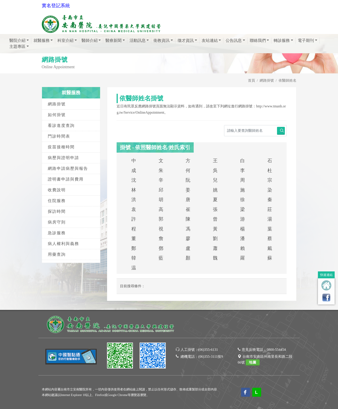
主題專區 (17, 46)
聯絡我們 (258, 40)
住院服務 (57, 200)
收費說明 (57, 190)
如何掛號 (57, 115)
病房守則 (57, 222)
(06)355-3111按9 (210, 356)
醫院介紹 (17, 40)
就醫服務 (42, 40)
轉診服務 (282, 40)
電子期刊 (306, 40)
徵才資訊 (186, 40)
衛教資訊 (161, 40)
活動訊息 (138, 40)
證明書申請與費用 (66, 179)
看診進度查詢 (61, 125)
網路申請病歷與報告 (68, 168)
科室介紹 (65, 40)
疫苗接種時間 (61, 147)
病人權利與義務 (63, 243)
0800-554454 (276, 349)
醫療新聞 (113, 40)
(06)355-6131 (208, 349)
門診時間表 (59, 136)
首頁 (251, 80)
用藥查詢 (57, 254)
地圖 (252, 362)
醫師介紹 (90, 40)
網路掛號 (267, 80)
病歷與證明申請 (63, 158)
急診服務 (57, 233)
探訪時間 (57, 211)
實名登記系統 (56, 5)
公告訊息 (234, 40)
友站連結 (210, 40)
